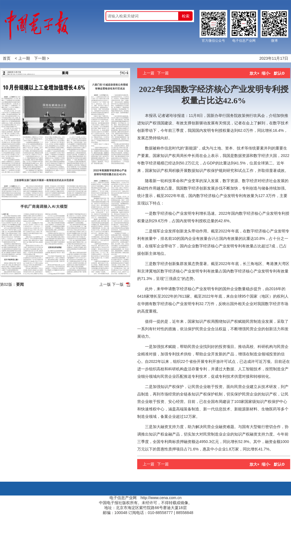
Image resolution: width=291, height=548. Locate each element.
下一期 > (41, 58)
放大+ (254, 73)
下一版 (118, 284)
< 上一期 (22, 58)
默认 (279, 73)
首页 (7, 58)
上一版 (105, 284)
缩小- (266, 73)
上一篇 (148, 73)
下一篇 (163, 73)
